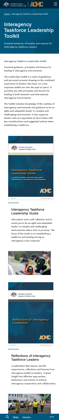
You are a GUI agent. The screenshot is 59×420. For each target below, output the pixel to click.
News (16, 416)
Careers (26, 416)
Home (7, 13)
